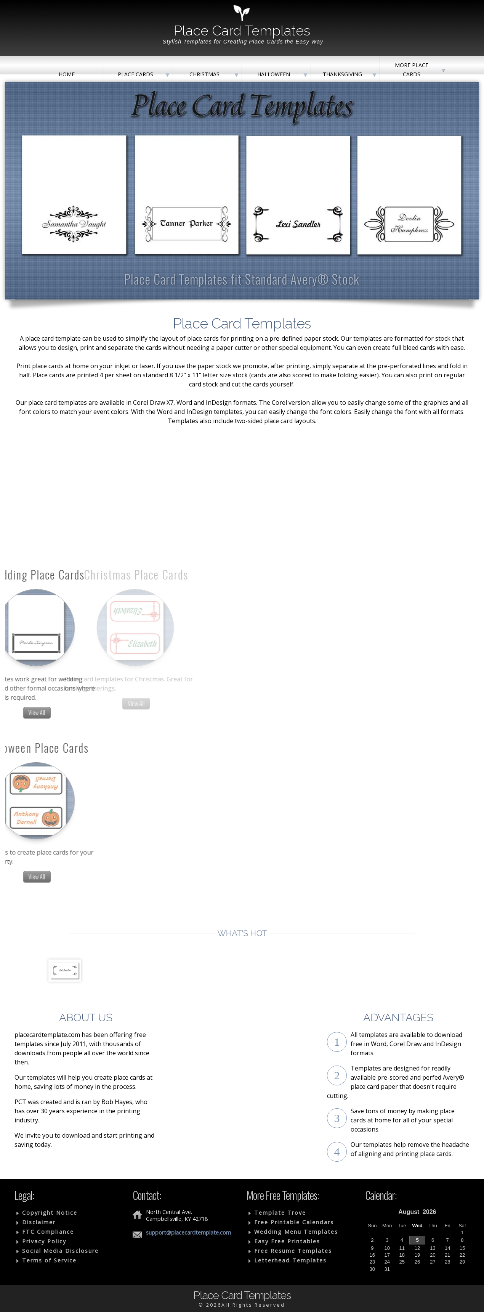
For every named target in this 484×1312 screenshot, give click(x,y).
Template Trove (280, 1212)
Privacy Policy (44, 1241)
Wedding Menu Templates (296, 1231)
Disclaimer (39, 1222)
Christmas (204, 74)
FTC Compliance (48, 1231)
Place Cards (135, 74)
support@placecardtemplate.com (188, 1232)
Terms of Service (49, 1260)
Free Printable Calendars (294, 1222)
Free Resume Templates (293, 1250)
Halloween (273, 74)
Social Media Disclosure (60, 1250)
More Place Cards (411, 69)
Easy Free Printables (287, 1241)
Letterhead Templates (290, 1260)
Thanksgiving (342, 74)
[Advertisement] (242, 471)
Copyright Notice (49, 1212)
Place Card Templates (242, 31)
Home (67, 74)
